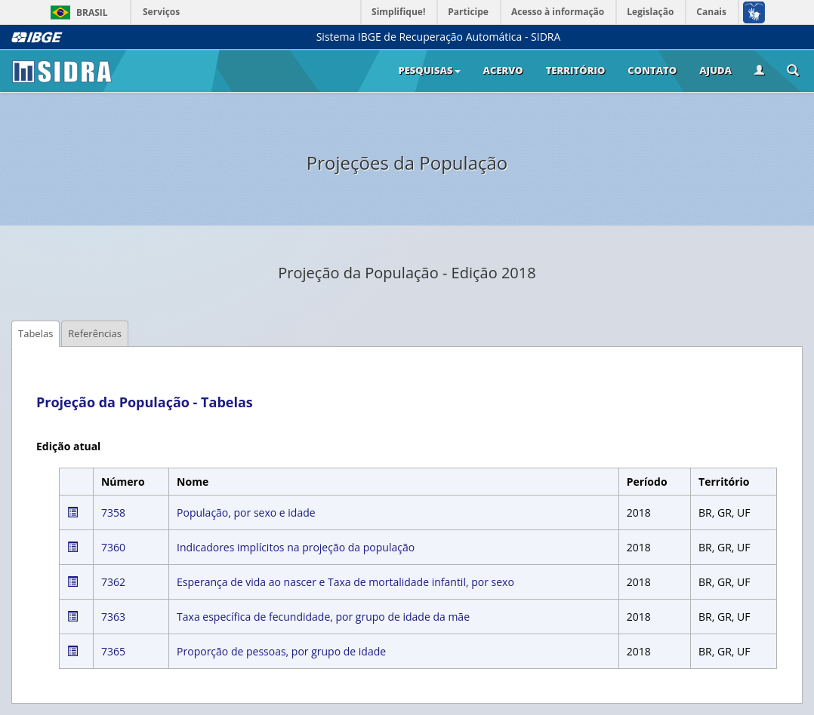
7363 (113, 616)
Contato (652, 70)
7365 (113, 651)
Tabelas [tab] (35, 333)
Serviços (161, 11)
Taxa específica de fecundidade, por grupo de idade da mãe (323, 616)
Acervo (503, 70)
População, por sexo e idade (246, 512)
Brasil (76, 12)
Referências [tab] (95, 333)
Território (576, 70)
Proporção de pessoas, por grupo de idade (281, 651)
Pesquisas (429, 70)
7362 (113, 582)
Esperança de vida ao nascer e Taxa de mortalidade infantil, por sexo (345, 582)
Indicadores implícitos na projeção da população (296, 547)
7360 (113, 547)
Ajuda (715, 70)
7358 (113, 512)
